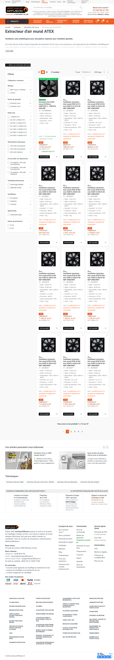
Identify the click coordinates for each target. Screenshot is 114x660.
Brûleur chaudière (68, 624)
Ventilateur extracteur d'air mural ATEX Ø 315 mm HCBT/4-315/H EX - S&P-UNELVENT (72, 105)
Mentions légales (100, 552)
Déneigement (92, 633)
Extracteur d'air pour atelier (15, 482)
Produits (17, 21)
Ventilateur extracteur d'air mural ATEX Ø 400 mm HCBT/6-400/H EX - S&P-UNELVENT (72, 191)
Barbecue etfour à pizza (92, 637)
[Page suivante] (82, 431)
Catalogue (62, 545)
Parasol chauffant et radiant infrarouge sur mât (43, 637)
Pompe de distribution (69, 633)
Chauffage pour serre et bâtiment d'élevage (43, 625)
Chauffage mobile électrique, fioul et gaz (42, 619)
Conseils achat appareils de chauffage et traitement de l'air (28, 568)
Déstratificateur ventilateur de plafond (14, 627)
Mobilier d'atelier (94, 598)
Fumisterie (92, 611)
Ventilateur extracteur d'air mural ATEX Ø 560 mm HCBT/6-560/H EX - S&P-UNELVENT (72, 362)
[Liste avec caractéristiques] (47, 72)
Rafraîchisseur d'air (15, 606)
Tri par (77, 72)
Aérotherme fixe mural (43, 614)
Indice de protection (19, 221)
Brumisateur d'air (14, 610)
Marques (62, 549)
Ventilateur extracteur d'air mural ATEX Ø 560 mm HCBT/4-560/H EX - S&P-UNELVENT (48, 362)
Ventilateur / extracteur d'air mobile (14, 615)
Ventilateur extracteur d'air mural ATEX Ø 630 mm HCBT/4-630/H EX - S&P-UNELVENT (97, 362)
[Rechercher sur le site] (54, 7)
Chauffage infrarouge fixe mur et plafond (43, 643)
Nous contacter (64, 535)
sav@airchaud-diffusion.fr (31, 559)
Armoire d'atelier (94, 602)
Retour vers (18, 65)
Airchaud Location (15, 598)
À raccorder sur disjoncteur (19, 159)
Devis (59, 2)
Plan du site (98, 561)
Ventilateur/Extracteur (19, 181)
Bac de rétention (67, 637)
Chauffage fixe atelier (43, 610)
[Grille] (39, 72)
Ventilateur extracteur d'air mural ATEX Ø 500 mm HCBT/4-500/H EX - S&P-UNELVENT (72, 276)
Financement (81, 551)
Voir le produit (44, 157)
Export (78, 558)
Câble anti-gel (66, 620)
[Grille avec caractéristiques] (43, 72)
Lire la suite (9, 51)
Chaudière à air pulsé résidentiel (69, 599)
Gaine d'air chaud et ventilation (95, 607)
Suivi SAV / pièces (85, 1)
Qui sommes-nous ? (16, 1)
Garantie (79, 561)
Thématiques (35, 2)
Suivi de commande (71, 1)
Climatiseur (12, 602)
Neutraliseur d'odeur (43, 602)
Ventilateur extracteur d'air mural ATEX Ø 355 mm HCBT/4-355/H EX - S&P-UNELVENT (97, 105)
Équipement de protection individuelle (93, 627)
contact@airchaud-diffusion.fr (22, 556)
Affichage (97, 72)
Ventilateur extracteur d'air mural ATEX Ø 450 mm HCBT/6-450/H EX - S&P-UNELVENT (48, 276)
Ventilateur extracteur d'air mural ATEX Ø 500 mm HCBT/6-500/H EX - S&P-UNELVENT (97, 276)
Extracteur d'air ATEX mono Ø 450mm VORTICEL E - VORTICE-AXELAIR (47, 105)
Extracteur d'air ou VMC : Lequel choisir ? (43, 454)
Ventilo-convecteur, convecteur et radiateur (69, 605)
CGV (96, 549)
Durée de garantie (19, 99)
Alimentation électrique (19, 142)
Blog (27, 2)
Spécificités (19, 211)
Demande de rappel (66, 542)
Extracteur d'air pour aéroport (89, 482)
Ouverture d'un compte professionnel (64, 566)
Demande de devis (65, 539)
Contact (53, 2)
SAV (64, 2)
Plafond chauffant (68, 611)
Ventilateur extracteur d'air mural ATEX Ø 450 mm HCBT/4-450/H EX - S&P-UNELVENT (97, 191)
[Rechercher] (80, 7)
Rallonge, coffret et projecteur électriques (96, 620)
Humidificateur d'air (15, 642)
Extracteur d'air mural (14, 621)
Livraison (79, 555)
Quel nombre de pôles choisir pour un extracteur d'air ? (97, 455)
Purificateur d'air (41, 598)
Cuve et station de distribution (68, 628)
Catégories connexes (19, 80)
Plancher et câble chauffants (68, 615)
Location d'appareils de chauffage (18, 573)
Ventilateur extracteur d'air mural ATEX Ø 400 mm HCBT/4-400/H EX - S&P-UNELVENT (48, 191)
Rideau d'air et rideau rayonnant (43, 630)
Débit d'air (19, 113)
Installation (19, 194)
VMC (9, 633)
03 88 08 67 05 (101, 10)
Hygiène (37, 606)
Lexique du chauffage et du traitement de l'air (23, 570)
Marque (19, 86)
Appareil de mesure (95, 615)
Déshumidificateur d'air (15, 637)
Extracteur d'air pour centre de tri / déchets (40, 482)
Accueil (7, 2)
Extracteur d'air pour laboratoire (67, 482)
